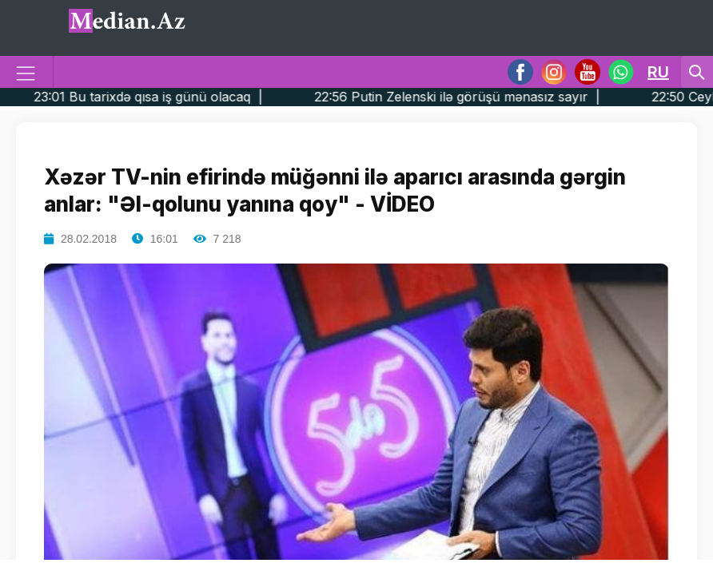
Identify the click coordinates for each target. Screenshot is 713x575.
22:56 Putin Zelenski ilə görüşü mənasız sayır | (503, 97)
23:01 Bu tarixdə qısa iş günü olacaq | (194, 97)
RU (658, 71)
